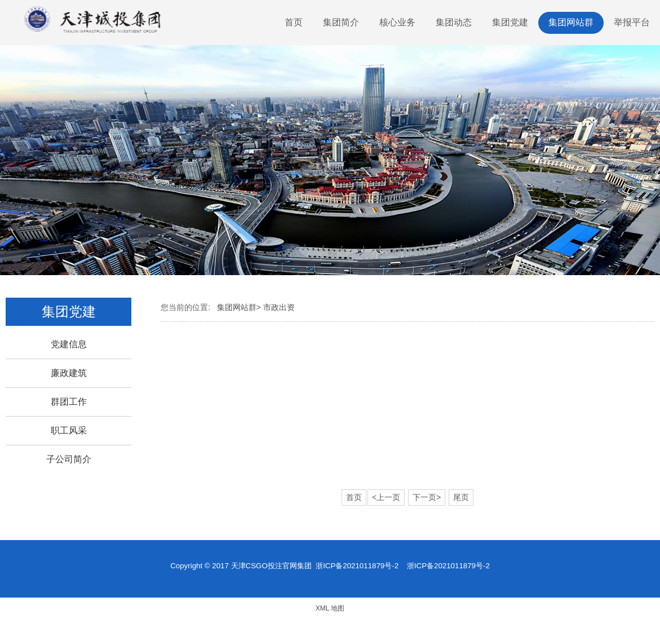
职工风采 (69, 430)
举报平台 (632, 22)
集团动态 (454, 22)
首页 (294, 22)
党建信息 (69, 344)
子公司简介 (68, 459)
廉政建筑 (69, 373)
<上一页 (386, 497)
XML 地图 (330, 608)
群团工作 (69, 401)
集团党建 (510, 22)
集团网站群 (570, 22)
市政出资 (279, 307)
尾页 (461, 497)
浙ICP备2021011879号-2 (357, 565)
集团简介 (341, 22)
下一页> (427, 497)
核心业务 (397, 22)
